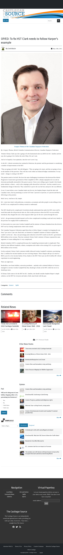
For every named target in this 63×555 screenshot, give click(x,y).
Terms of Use (18, 546)
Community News (9, 494)
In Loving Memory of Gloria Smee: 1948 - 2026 (38, 354)
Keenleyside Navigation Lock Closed (35, 359)
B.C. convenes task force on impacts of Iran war (38, 446)
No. (4, 403)
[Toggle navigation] (6, 20)
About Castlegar (31, 549)
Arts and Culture (24, 492)
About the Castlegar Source (53, 546)
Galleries (9, 496)
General (11, 285)
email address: (37, 500)
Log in (41, 552)
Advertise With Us (8, 546)
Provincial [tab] (23, 425)
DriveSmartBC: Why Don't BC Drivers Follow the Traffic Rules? (42, 435)
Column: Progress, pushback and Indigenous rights (39, 400)
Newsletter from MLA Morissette (34, 441)
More (59, 375)
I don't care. (6, 407)
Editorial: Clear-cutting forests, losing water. (37, 405)
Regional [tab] (31, 425)
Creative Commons (38, 546)
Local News (9, 492)
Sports (24, 496)
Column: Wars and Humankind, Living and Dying (38, 364)
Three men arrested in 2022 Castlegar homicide (38, 348)
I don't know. (6, 405)
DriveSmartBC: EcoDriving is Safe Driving (36, 394)
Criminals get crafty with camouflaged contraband (39, 430)
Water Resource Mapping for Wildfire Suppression (39, 369)
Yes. (4, 400)
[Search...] (52, 20)
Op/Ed (17, 285)
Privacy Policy (27, 546)
